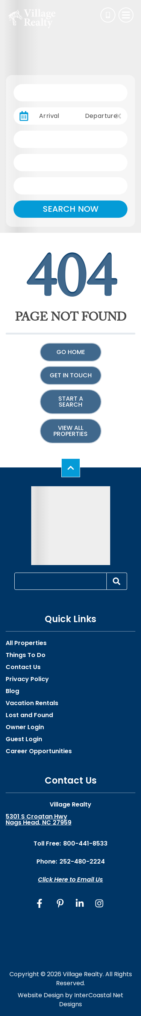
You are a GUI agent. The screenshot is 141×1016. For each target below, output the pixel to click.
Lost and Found (29, 715)
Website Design (41, 995)
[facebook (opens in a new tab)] (41, 903)
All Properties (26, 643)
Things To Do (25, 655)
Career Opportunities (39, 751)
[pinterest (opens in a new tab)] (60, 903)
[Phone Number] (107, 15)
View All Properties (70, 431)
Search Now (71, 209)
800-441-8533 (85, 843)
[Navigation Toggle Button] (125, 15)
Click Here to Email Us (70, 879)
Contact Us (23, 667)
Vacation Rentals (32, 703)
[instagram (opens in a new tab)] (99, 903)
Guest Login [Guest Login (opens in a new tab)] (24, 739)
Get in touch (71, 375)
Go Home (70, 352)
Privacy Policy (27, 679)
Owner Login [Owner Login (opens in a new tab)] (25, 727)
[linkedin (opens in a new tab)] (80, 903)
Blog (12, 691)
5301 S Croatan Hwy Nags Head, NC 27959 (38, 820)
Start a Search (70, 401)
